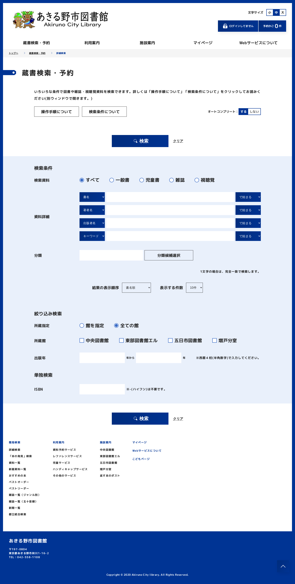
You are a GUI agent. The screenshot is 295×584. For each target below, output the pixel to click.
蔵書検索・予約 (36, 42)
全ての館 (128, 325)
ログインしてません (238, 26)
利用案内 (92, 42)
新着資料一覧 (17, 469)
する (243, 112)
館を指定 (93, 325)
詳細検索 (15, 449)
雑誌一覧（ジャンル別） (25, 495)
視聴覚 (206, 180)
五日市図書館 (187, 340)
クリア (178, 141)
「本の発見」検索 (20, 456)
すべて (91, 180)
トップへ (13, 53)
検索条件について (102, 111)
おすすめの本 (17, 475)
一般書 (121, 180)
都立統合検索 (17, 514)
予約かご (272, 26)
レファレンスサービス (67, 456)
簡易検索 (15, 442)
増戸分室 (226, 340)
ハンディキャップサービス (70, 469)
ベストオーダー (19, 482)
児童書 (151, 180)
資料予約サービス (64, 449)
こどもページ (141, 459)
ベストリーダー (19, 488)
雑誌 (178, 180)
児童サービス (61, 462)
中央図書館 (96, 340)
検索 (140, 140)
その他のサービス (64, 475)
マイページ (203, 42)
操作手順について (56, 111)
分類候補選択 (166, 255)
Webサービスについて (258, 42)
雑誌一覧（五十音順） (23, 501)
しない (254, 112)
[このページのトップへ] (283, 566)
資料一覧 (15, 462)
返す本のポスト (110, 475)
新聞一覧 (15, 507)
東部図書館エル (140, 340)
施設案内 (147, 42)
